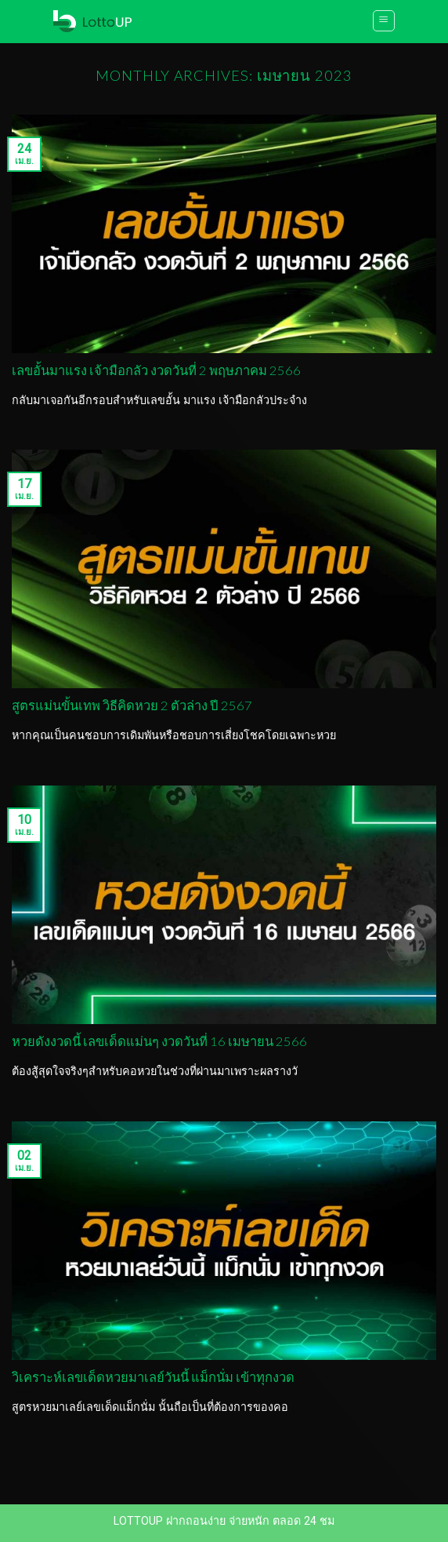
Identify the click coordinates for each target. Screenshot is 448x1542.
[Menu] (384, 20)
